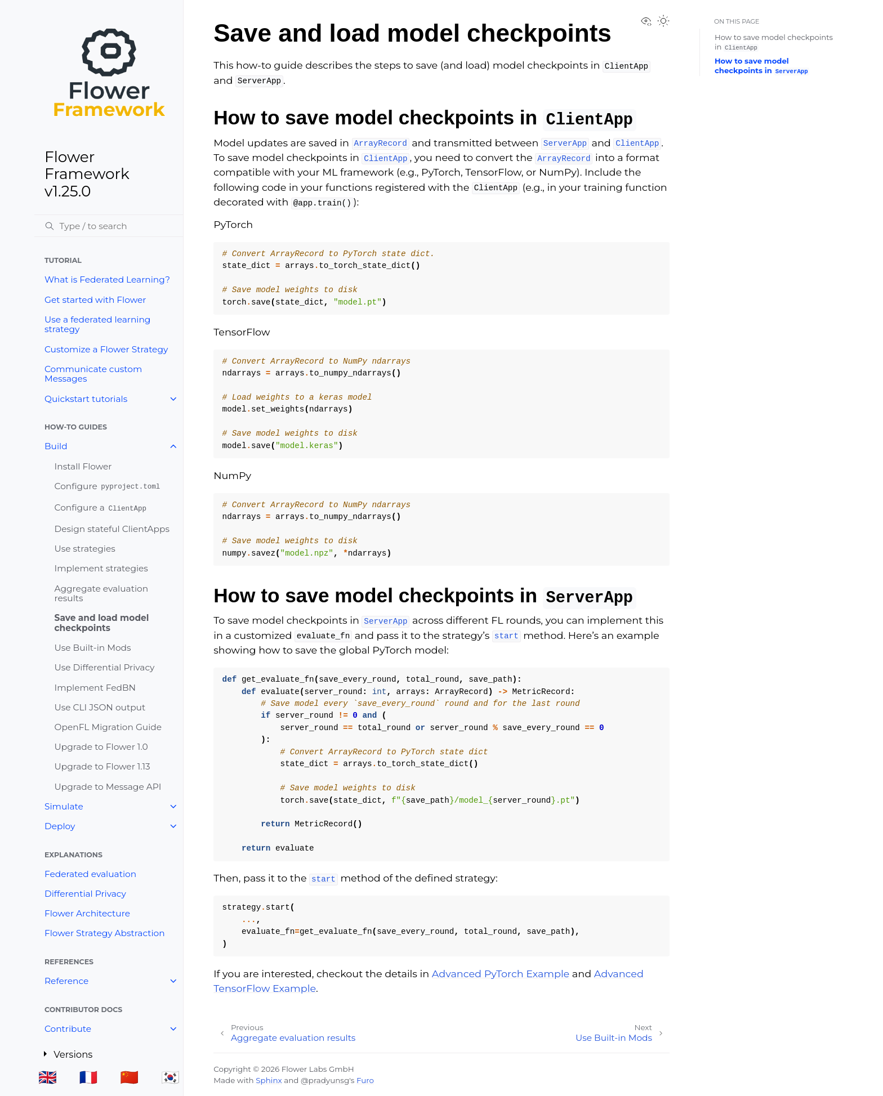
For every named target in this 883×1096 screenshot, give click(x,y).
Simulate (63, 806)
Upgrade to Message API (108, 786)
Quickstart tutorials (85, 398)
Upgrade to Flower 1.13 (102, 766)
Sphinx (269, 1080)
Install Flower (83, 466)
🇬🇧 (47, 1077)
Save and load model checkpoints (102, 622)
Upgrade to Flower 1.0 (101, 746)
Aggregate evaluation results (102, 593)
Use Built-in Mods (93, 647)
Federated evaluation (90, 874)
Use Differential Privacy (105, 667)
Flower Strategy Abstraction (104, 933)
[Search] (108, 225)
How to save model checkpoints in (762, 65)
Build (56, 446)
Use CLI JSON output (100, 707)
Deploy (59, 826)
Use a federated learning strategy (97, 324)
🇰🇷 (170, 1077)
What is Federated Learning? (107, 279)
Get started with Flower (95, 299)
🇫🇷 (88, 1077)
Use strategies (85, 548)
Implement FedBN (95, 687)
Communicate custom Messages (93, 374)
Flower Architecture (87, 913)
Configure (108, 486)
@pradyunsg (325, 1080)
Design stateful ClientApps (112, 529)
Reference (66, 981)
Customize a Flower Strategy (106, 349)
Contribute (67, 1028)
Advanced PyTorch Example (500, 973)
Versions (75, 1053)
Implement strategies (101, 568)
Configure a (101, 507)
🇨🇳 (129, 1077)
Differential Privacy (85, 893)
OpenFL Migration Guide (108, 727)
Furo (365, 1080)
